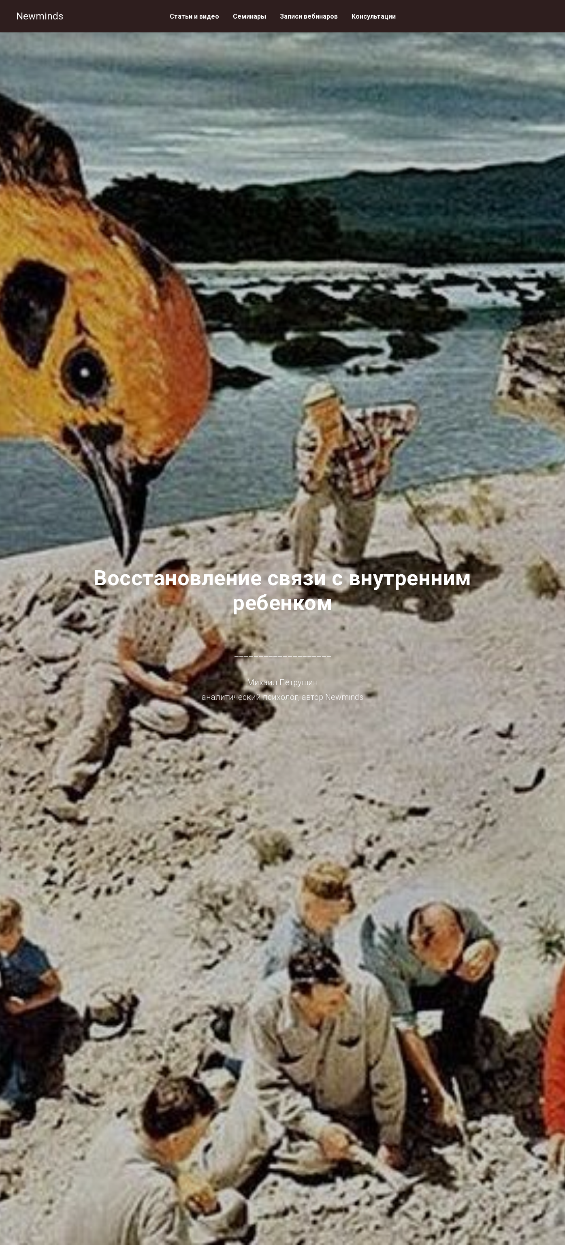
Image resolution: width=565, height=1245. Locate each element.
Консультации (374, 16)
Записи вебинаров (309, 16)
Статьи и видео (194, 16)
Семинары (249, 16)
